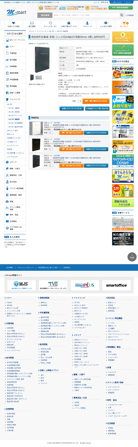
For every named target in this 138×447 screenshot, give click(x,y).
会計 (42, 375)
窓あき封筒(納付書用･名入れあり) (53, 337)
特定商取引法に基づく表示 (48, 267)
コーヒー (111, 410)
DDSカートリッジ (80, 340)
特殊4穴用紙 (11, 425)
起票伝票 (10, 416)
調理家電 (111, 375)
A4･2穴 (51, 31)
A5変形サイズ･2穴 (13, 138)
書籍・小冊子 (79, 374)
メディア (44, 383)
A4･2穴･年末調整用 (15, 123)
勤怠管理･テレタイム (14, 393)
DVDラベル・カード (81, 362)
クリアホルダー (12, 157)
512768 (57, 139)
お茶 (109, 407)
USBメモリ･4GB (80, 348)
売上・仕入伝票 (46, 357)
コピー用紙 (11, 331)
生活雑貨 (111, 423)
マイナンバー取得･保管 (15, 379)
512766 (57, 123)
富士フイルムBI (12, 308)
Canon (9, 302)
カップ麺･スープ (114, 413)
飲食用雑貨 (112, 433)
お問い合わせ (117, 2)
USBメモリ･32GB (80, 356)
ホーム (31, 31)
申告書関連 (44, 313)
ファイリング (41, 31)
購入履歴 (32, 24)
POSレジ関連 (46, 363)
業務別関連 (44, 298)
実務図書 (77, 382)
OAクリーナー (113, 337)
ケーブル (111, 323)
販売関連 (43, 344)
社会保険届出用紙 (13, 365)
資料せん (44, 302)
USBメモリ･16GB (80, 354)
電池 (109, 352)
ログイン (129, 2)
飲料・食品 (112, 400)
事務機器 (111, 360)
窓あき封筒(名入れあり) (15, 336)
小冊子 (76, 390)
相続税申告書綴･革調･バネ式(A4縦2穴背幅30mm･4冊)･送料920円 (77, 158)
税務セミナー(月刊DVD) (83, 387)
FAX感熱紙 (11, 348)
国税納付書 (45, 331)
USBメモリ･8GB (80, 351)
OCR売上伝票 (46, 349)
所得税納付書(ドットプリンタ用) (19, 376)
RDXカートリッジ (80, 345)
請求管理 (44, 305)
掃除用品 (111, 431)
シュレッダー (113, 357)
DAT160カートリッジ (82, 342)
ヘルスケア (112, 372)
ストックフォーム (13, 350)
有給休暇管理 (12, 382)
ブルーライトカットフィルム (118, 334)
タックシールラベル (14, 339)
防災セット (112, 302)
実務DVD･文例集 (80, 385)
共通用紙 (10, 323)
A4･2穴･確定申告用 (15, 127)
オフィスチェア (113, 387)
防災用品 (111, 298)
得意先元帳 (45, 352)
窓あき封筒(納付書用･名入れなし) (53, 334)
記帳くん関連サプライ (49, 370)
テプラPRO (112, 355)
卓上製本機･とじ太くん (15, 153)
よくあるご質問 (106, 24)
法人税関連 (45, 320)
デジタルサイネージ (115, 340)
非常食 (110, 305)
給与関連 (10, 358)
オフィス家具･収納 (115, 382)
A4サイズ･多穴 (12, 131)
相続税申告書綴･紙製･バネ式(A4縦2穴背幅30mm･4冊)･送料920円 (77, 125)
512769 (57, 156)
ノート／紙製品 (80, 408)
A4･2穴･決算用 (13, 112)
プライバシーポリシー (25, 267)
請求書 (43, 355)
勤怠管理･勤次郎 (13, 401)
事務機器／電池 (113, 347)
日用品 (110, 428)
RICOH (9, 305)
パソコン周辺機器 (114, 318)
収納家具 (111, 393)
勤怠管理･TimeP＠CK (15, 396)
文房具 (76, 402)
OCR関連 (10, 428)
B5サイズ (10, 134)
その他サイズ (12, 142)
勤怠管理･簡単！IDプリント (17, 399)
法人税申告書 (45, 328)
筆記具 (76, 405)
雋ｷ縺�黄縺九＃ (122, 22)
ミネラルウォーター (115, 405)
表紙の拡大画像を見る (37, 84)
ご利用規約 (66, 267)
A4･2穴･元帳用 (13, 108)
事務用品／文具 (80, 398)
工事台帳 (10, 430)
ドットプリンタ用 (13, 311)
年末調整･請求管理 (14, 368)
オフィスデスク (113, 390)
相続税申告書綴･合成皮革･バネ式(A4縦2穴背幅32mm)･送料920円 (77, 141)
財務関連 (10, 409)
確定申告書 (45, 317)
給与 (42, 378)
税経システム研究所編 (82, 379)
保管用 (9, 149)
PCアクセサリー (114, 331)
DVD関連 (77, 359)
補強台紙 (10, 345)
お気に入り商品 (13, 24)
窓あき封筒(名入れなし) (15, 334)
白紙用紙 (10, 328)
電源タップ (112, 326)
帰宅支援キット (113, 308)
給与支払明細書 (12, 362)
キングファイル (12, 145)
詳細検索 (130, 15)
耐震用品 (111, 311)
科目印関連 (11, 414)
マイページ (87, 24)
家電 (109, 367)
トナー (9, 298)
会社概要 (9, 267)
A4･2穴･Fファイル (15, 115)
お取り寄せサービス (69, 24)
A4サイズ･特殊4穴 (81, 308)
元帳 (8, 419)
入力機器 (111, 328)
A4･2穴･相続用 (62, 31)
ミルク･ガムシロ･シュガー (117, 416)
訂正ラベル (11, 342)
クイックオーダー (50, 24)
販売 (42, 380)
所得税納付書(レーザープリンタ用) (19, 373)
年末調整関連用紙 (13, 371)
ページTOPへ (132, 257)
